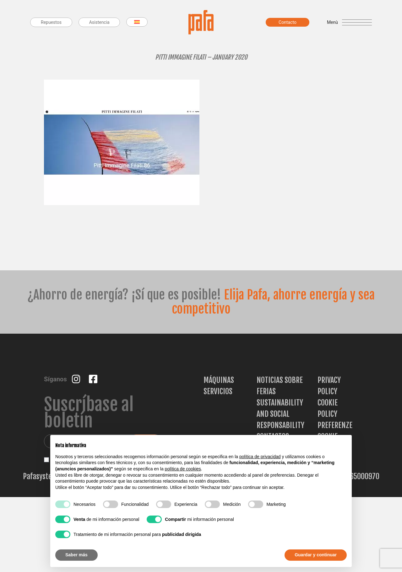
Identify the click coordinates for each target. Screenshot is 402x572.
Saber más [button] (76, 554)
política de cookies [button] (183, 468)
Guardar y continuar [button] (316, 554)
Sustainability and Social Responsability (280, 414)
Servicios (218, 391)
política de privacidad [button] (260, 456)
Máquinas (219, 380)
